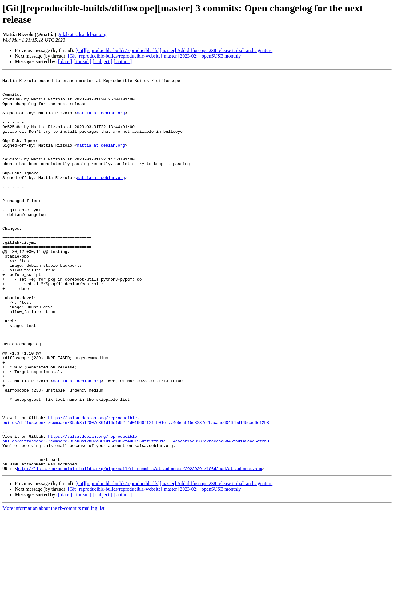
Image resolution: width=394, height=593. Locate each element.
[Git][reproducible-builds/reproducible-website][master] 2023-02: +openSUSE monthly (154, 56)
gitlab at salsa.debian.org (82, 34)
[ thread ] (82, 61)
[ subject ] (102, 61)
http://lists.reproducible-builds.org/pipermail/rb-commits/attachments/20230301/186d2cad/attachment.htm (139, 548)
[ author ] (123, 61)
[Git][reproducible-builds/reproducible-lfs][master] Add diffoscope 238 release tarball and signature (173, 50)
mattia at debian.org (101, 121)
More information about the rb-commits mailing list (53, 587)
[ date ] (65, 61)
